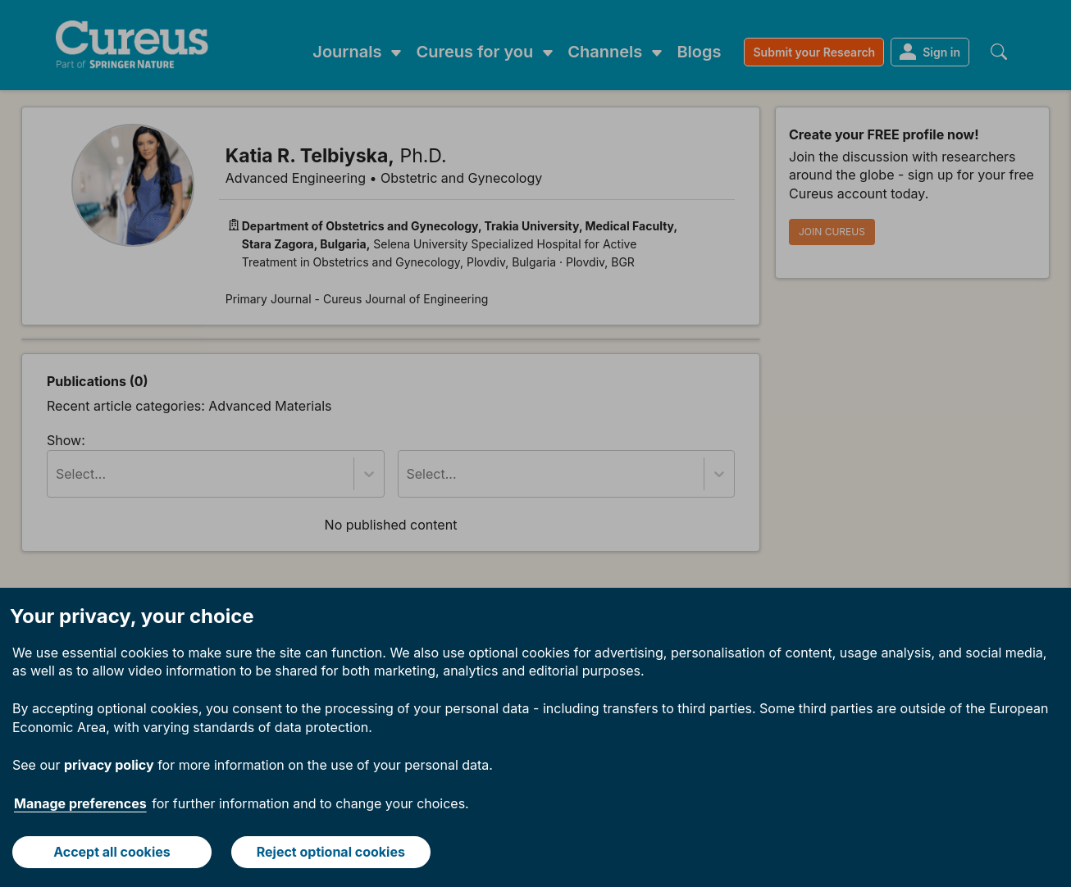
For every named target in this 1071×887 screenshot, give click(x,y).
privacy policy (109, 765)
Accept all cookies (112, 852)
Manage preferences (80, 803)
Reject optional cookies (331, 852)
